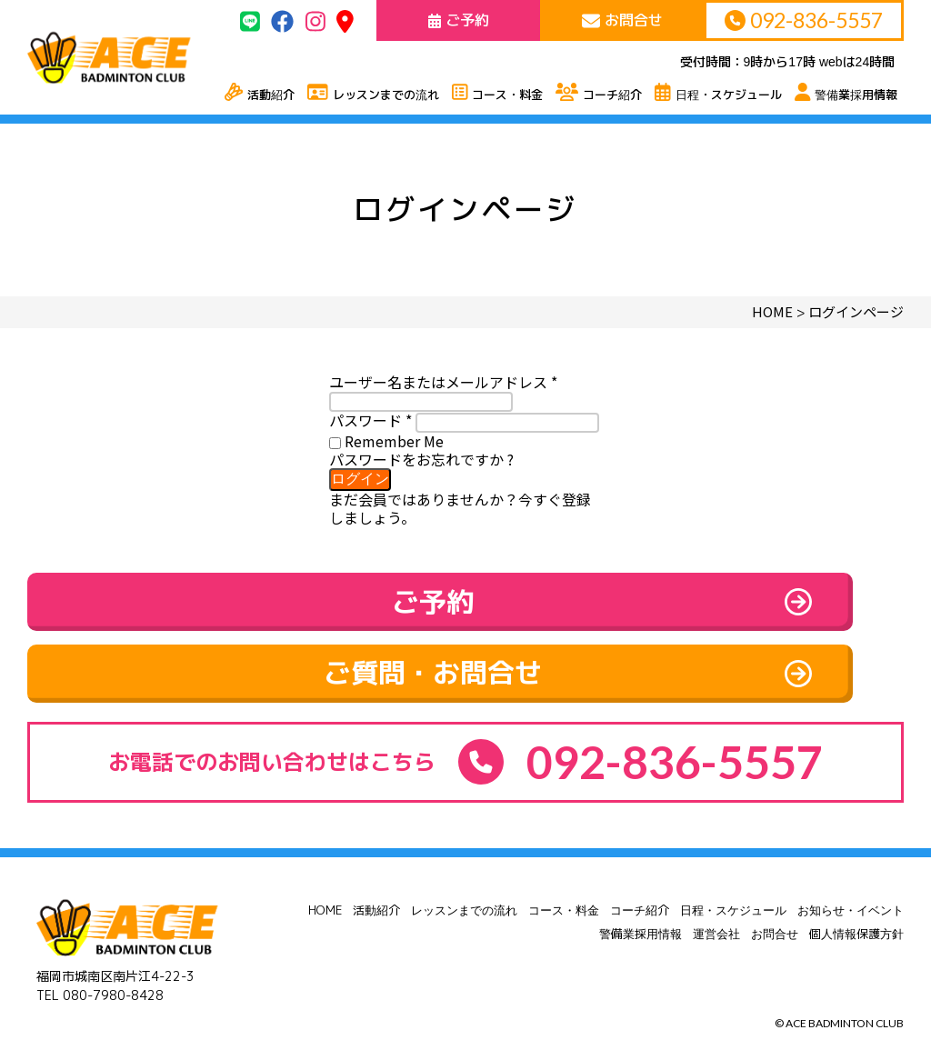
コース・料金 (563, 890)
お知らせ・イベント (850, 890)
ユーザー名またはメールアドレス (443, 382)
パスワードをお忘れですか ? (421, 459)
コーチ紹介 (639, 890)
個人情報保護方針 (856, 913)
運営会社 (716, 913)
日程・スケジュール (733, 890)
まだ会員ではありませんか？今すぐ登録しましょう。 (460, 508)
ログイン (360, 478)
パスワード (370, 420)
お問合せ (774, 913)
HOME (325, 890)
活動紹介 (376, 890)
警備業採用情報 (640, 913)
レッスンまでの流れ (464, 890)
